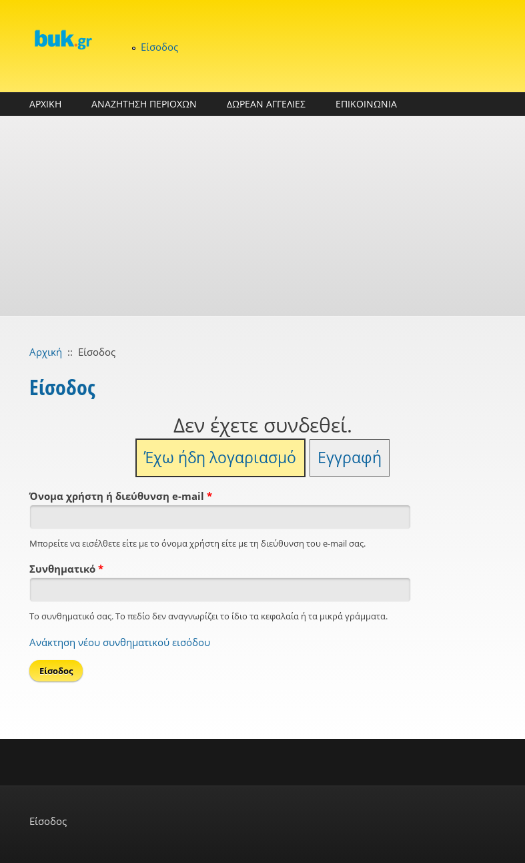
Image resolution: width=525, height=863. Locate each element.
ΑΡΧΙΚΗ (45, 103)
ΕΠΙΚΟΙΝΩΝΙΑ (366, 103)
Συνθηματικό (66, 568)
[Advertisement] (262, 216)
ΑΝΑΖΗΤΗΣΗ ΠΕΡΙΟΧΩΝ (144, 103)
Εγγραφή (350, 457)
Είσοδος (159, 46)
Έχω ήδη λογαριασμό (220, 457)
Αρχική (45, 351)
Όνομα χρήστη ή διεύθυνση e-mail (120, 496)
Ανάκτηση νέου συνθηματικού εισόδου (119, 642)
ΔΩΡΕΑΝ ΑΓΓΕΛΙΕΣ (266, 103)
